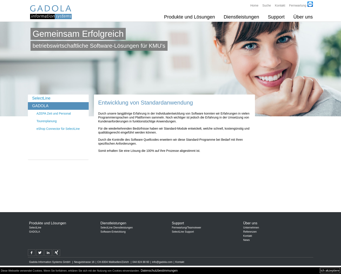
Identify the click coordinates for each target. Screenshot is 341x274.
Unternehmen (251, 227)
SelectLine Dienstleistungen (116, 227)
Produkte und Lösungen (189, 17)
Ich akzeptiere (330, 270)
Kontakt (280, 5)
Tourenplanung (47, 121)
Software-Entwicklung (113, 231)
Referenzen (250, 231)
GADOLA (40, 106)
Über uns (303, 17)
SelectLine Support (183, 231)
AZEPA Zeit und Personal (54, 113)
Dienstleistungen (241, 17)
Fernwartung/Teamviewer (186, 227)
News (246, 240)
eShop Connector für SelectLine (58, 128)
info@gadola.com (162, 262)
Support (276, 17)
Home (254, 5)
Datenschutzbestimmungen (159, 270)
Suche (266, 5)
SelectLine (41, 98)
